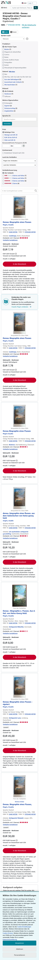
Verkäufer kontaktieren (10, 240)
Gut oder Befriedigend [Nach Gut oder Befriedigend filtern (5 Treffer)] (11, 79)
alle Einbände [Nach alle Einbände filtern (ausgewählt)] (8, 91)
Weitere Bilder (19, 802)
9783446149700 (14, 25)
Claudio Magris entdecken (22, 307)
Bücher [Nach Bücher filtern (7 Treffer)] (6, 49)
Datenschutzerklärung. (10, 939)
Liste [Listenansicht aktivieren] (5, 32)
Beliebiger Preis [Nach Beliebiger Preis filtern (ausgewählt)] (8, 132)
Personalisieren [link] (19, 955)
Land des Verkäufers (9, 165)
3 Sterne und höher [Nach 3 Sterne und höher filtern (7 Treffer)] (15, 178)
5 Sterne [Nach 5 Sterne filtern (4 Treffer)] (11, 183)
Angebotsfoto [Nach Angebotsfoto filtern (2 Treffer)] (8, 111)
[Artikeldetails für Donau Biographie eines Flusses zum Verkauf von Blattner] (19, 416)
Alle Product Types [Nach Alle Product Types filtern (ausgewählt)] (9, 47)
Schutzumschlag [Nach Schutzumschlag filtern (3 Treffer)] (9, 108)
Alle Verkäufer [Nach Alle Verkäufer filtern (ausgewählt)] (9, 173)
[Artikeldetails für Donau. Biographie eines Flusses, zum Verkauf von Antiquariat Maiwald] (19, 786)
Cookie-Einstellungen (24, 927)
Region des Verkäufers (10, 160)
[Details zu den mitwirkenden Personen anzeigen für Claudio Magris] (8, 225)
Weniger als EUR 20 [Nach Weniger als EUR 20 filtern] (10, 135)
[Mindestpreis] (6, 145)
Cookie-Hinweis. (8, 933)
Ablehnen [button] (19, 949)
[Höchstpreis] (17, 145)
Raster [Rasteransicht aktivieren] (13, 32)
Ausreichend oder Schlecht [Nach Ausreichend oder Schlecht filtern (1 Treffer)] (13, 82)
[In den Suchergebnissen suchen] (19, 190)
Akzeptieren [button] (19, 943)
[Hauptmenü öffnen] (5, 7)
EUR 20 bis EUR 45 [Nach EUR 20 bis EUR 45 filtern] (9, 137)
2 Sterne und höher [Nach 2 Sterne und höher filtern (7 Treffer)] (15, 175)
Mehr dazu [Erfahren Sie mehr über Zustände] (12, 71)
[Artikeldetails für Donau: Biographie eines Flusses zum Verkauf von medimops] (19, 207)
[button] (36, 191)
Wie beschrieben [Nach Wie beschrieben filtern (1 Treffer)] (9, 85)
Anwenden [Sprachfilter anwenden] (7, 123)
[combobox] (22, 7)
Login (30, 3)
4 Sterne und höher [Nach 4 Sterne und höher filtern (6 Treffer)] (15, 181)
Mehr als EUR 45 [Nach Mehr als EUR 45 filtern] (9, 140)
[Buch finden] (36, 7)
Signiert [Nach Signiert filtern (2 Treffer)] (7, 106)
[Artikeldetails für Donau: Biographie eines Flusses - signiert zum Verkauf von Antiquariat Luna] (19, 687)
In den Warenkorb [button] (19, 264)
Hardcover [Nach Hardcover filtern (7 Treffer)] (7, 94)
